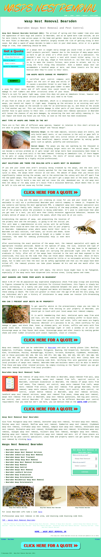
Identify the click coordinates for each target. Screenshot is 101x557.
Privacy (97, 539)
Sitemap (3, 539)
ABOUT (78, 15)
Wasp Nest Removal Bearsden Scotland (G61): (23, 33)
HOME (65, 15)
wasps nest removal (30, 363)
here (29, 439)
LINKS (72, 15)
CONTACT (85, 15)
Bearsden (52, 348)
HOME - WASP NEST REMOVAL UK (50, 531)
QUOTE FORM (82, 402)
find (9, 422)
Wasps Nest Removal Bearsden (22, 444)
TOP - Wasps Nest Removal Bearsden (18, 520)
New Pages (11, 539)
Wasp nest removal (11, 348)
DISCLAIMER (94, 15)
